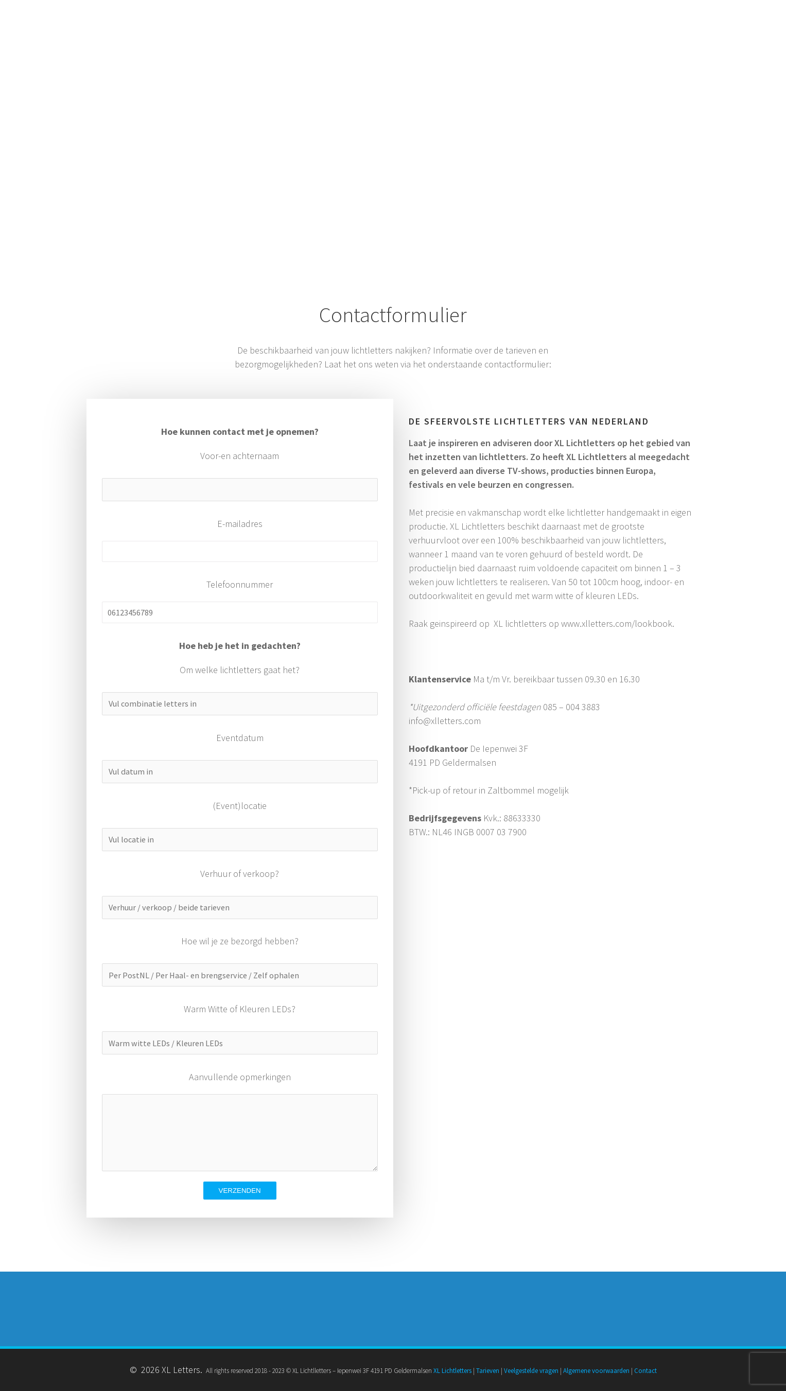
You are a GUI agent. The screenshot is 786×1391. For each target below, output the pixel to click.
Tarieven (487, 1370)
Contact (645, 1370)
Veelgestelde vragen (531, 1370)
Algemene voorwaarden (596, 1370)
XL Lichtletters (452, 1370)
